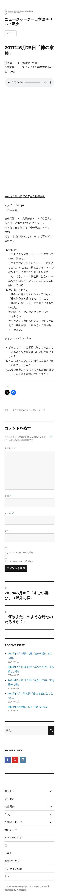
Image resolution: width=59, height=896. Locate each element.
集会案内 (10, 806)
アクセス (10, 798)
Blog (7, 814)
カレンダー (11, 829)
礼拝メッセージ (38, 410)
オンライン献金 (13, 868)
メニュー (10, 33)
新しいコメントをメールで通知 (19, 552)
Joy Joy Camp (13, 837)
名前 (8, 495)
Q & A (8, 853)
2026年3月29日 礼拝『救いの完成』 (29, 706)
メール (9, 513)
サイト (8, 530)
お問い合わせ (12, 860)
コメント (10, 447)
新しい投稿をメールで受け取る (19, 561)
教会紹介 (10, 790)
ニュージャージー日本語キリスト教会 (22, 886)
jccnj (11, 410)
